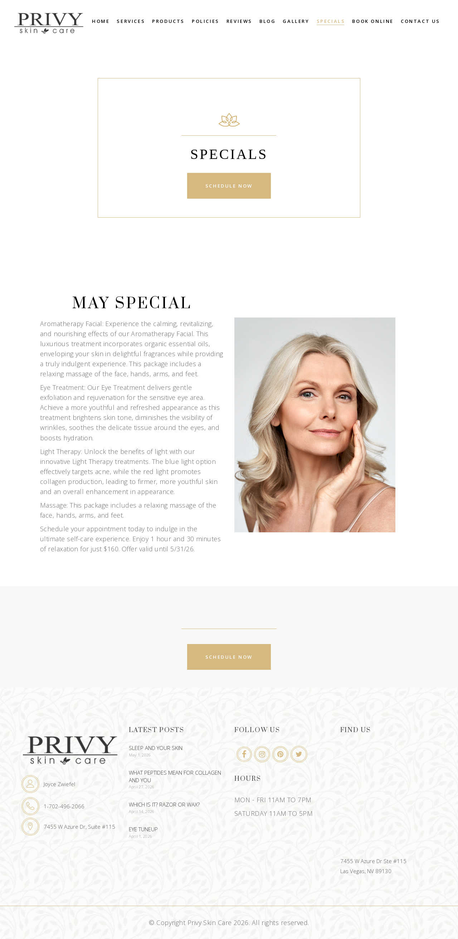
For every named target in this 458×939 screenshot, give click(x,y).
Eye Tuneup (143, 829)
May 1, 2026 (140, 755)
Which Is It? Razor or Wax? (164, 804)
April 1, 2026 (140, 836)
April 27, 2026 (142, 786)
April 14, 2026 (142, 811)
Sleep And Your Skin (155, 747)
